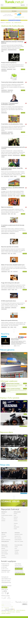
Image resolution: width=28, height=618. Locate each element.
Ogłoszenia (4, 532)
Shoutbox (3, 520)
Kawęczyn (16, 517)
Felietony (3, 555)
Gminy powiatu (17, 512)
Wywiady (3, 548)
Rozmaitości (3, 557)
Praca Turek (3, 611)
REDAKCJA (25, 604)
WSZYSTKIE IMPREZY (23, 426)
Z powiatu (3, 518)
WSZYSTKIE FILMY (24, 493)
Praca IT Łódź (12, 610)
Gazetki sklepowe (18, 539)
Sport (2, 517)
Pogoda (16, 546)
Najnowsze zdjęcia (6, 432)
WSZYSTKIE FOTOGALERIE (23, 460)
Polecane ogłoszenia (7, 350)
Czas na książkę (4, 553)
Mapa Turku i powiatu (19, 541)
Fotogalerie (17, 550)
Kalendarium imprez (19, 534)
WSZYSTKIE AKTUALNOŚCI (21, 393)
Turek (15, 525)
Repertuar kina (17, 536)
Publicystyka (4, 545)
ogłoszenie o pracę (11, 611)
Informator (17, 532)
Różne (2, 537)
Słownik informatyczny (20, 610)
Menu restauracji (18, 537)
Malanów (15, 518)
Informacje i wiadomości (9, 381)
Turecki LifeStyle (4, 550)
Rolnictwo (3, 534)
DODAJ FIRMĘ (23, 333)
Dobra (15, 515)
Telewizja (16, 551)
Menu (14, 11)
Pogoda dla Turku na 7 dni (19, 17)
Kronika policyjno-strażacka (6, 515)
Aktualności (4, 512)
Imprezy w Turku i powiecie (9, 398)
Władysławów (16, 526)
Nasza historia (4, 551)
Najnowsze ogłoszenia (5, 539)
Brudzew (15, 513)
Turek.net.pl (7, 22)
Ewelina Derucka (17, 22)
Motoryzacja (3, 536)
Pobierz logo (4, 587)
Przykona (16, 520)
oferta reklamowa (18, 568)
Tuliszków (16, 523)
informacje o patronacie (20, 574)
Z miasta (3, 513)
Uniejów (15, 528)
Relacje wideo (5, 465)
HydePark (17, 553)
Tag (12, 22)
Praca (16, 548)
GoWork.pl (8, 613)
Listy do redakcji (4, 546)
